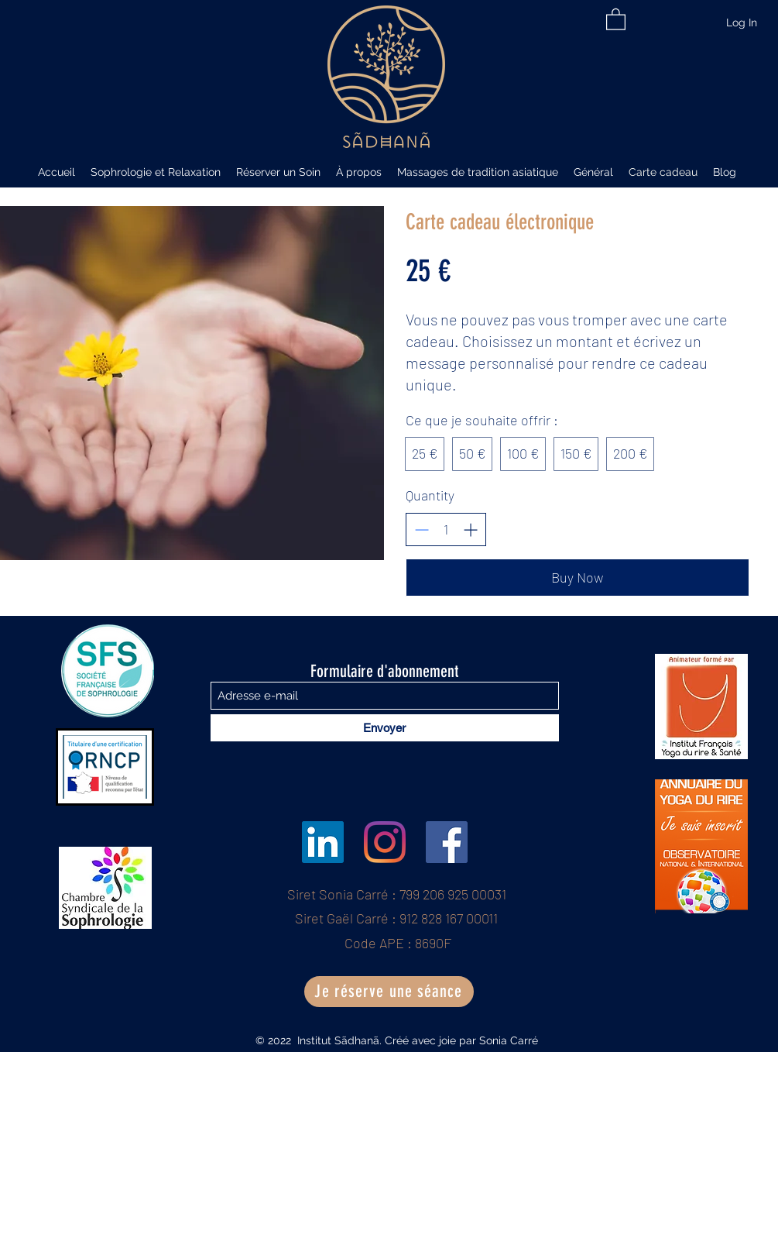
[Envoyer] (385, 727)
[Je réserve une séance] (389, 991)
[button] (615, 18)
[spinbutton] (446, 529)
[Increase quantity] (470, 529)
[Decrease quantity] (421, 529)
